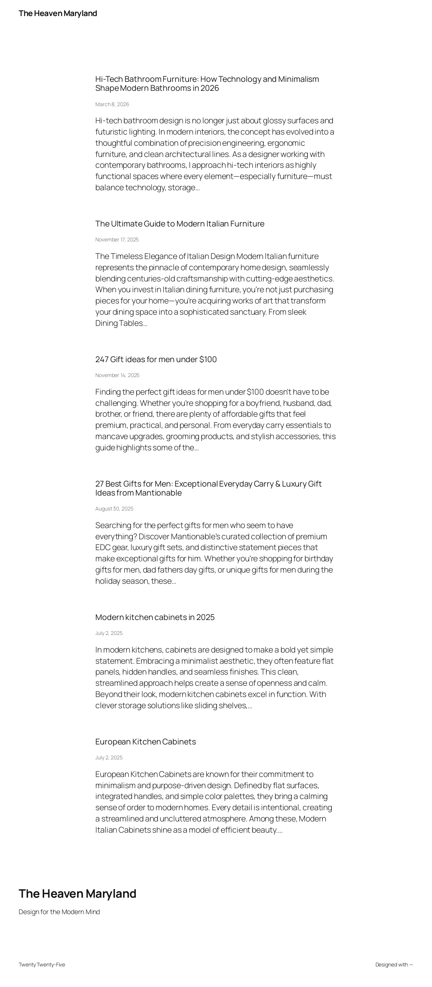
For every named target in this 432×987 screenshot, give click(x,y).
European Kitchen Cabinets (145, 741)
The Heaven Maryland (58, 12)
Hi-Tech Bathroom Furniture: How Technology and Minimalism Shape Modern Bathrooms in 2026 (207, 83)
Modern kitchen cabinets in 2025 (155, 617)
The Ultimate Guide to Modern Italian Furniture (179, 223)
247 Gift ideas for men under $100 (156, 359)
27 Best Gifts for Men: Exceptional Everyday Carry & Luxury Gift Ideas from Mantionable (208, 488)
